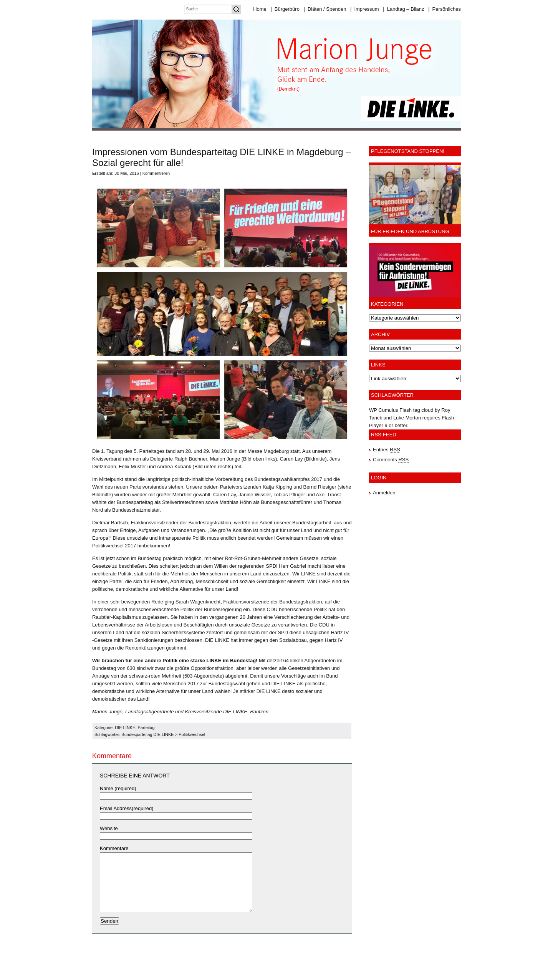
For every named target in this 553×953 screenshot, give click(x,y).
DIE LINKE (125, 727)
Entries (386, 449)
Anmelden (384, 493)
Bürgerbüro (284, 9)
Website (109, 828)
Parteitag (146, 727)
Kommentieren (156, 173)
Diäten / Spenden (325, 9)
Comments (391, 459)
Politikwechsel (192, 734)
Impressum (364, 9)
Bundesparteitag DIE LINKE (147, 734)
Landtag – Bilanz (403, 9)
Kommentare (114, 848)
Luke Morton (407, 418)
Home (260, 9)
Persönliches (444, 9)
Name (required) (118, 788)
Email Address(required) (126, 808)
